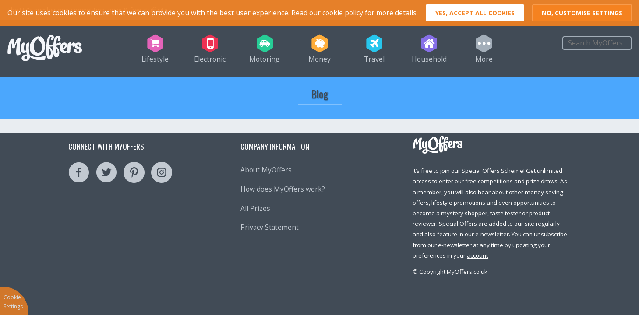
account (477, 255)
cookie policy (342, 13)
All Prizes (255, 208)
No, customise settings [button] (582, 13)
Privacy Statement (269, 227)
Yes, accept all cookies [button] (475, 13)
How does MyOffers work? (282, 189)
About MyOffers (266, 170)
